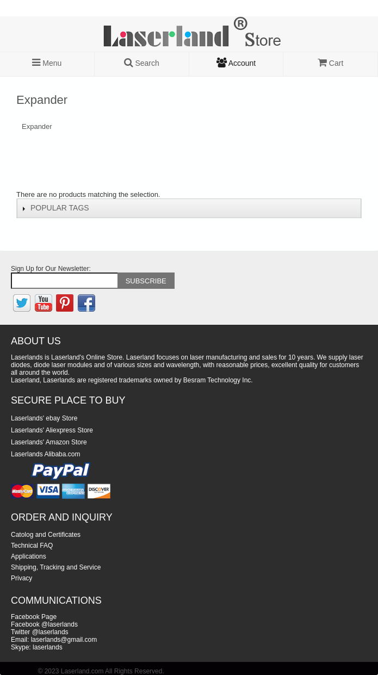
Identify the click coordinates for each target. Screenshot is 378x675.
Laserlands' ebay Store (44, 418)
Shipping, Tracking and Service (56, 567)
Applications (28, 556)
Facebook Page (34, 617)
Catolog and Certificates (45, 534)
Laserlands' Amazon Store (49, 442)
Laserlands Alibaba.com (45, 454)
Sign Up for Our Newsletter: (51, 269)
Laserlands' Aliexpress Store (52, 430)
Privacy (21, 578)
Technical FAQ (32, 545)
